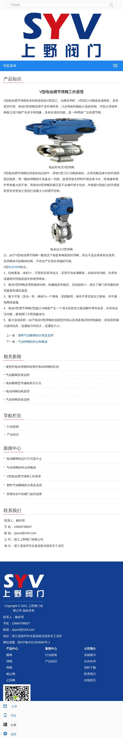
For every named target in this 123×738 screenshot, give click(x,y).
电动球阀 (14, 267)
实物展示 (90, 655)
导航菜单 (10, 66)
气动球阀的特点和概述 (33, 341)
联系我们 (90, 674)
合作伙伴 (90, 661)
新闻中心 (51, 648)
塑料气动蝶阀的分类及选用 (35, 335)
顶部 (8, 734)
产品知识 (13, 434)
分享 (8, 706)
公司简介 (90, 648)
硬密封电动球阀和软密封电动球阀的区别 (32, 366)
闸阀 (9, 667)
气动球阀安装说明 (17, 399)
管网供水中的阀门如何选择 (24, 494)
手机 (8, 715)
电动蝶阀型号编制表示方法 (23, 383)
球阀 (9, 661)
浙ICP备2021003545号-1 (33, 642)
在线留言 (90, 680)
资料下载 (90, 667)
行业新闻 (13, 426)
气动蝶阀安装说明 (17, 375)
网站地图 (9, 642)
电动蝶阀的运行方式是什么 (24, 458)
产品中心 (12, 648)
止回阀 (10, 680)
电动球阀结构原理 (17, 391)
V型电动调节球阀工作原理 (24, 476)
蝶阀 (9, 655)
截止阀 (10, 674)
